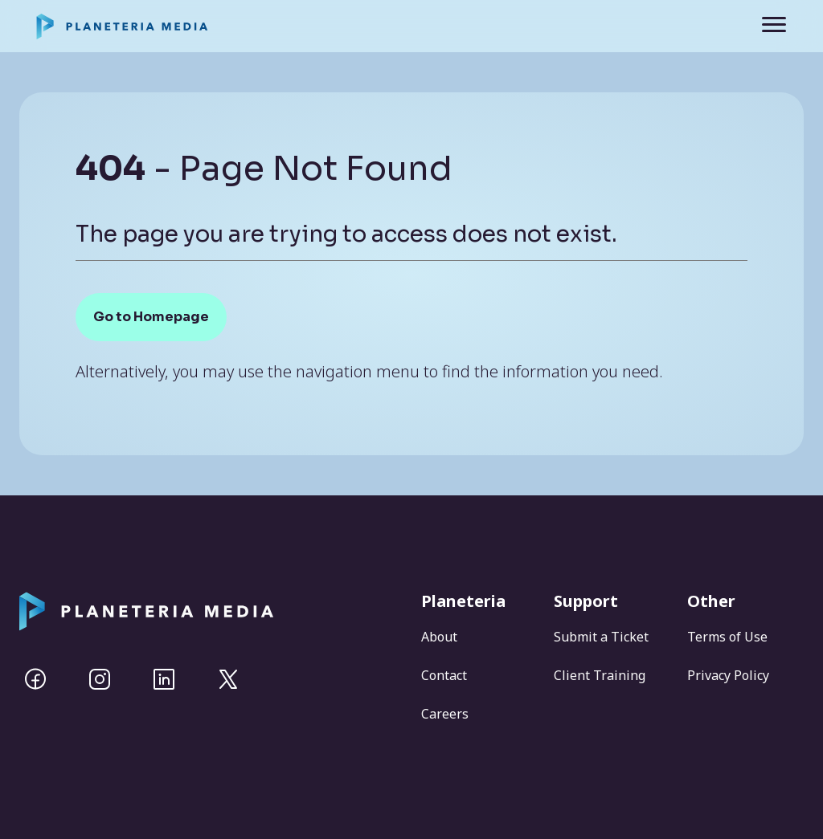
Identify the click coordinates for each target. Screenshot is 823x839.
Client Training (599, 675)
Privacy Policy (728, 675)
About (439, 637)
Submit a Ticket (601, 637)
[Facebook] (35, 679)
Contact (444, 675)
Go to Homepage (151, 316)
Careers (445, 714)
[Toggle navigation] (763, 26)
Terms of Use (727, 637)
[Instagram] (100, 679)
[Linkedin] (164, 679)
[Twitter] (228, 679)
